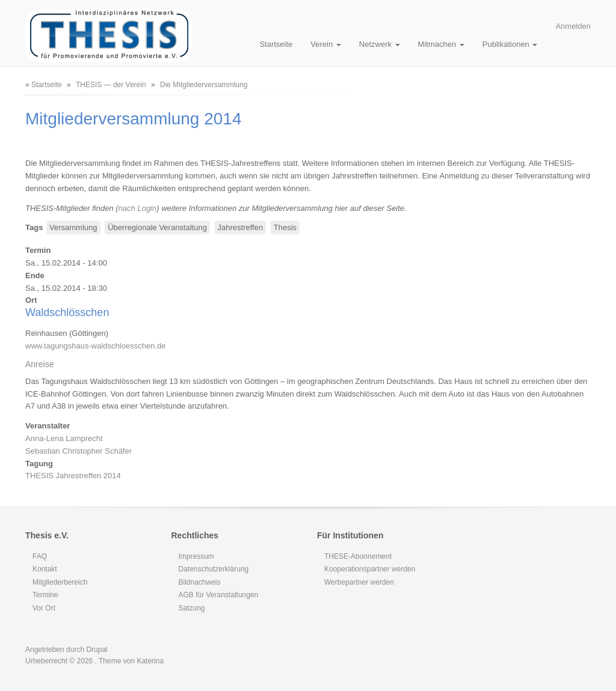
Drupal (96, 649)
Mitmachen (441, 44)
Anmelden (573, 26)
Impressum (196, 556)
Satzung (192, 608)
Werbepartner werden (359, 582)
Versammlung (73, 227)
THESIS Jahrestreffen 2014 (73, 475)
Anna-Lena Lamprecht (64, 438)
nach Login (138, 208)
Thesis (285, 227)
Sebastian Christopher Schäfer (78, 450)
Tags (34, 227)
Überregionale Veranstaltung (157, 227)
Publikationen (510, 44)
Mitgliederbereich (59, 582)
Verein (325, 44)
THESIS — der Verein (111, 85)
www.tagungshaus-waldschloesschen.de (95, 345)
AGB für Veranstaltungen (219, 595)
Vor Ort (43, 608)
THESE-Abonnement (358, 556)
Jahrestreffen (240, 227)
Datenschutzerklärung (214, 569)
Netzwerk (379, 44)
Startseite (275, 44)
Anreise (39, 364)
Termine (45, 595)
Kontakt (44, 569)
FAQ (39, 556)
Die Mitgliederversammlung (203, 85)
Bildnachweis (200, 582)
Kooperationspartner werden (369, 569)
